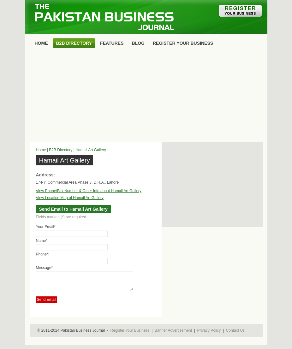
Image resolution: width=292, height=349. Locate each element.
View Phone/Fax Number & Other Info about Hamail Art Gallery (89, 191)
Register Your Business (129, 334)
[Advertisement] (146, 96)
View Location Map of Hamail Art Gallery (70, 198)
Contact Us (235, 334)
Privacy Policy (209, 334)
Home (41, 150)
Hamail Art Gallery (90, 150)
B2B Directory (60, 150)
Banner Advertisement (173, 334)
